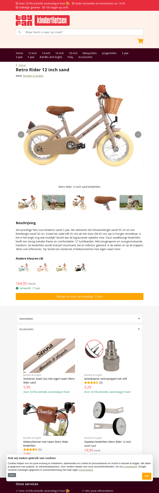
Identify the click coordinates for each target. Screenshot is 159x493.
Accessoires (85, 57)
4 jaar (19, 57)
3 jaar (125, 53)
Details (11, 475)
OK (147, 476)
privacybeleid (86, 470)
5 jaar (31, 57)
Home (19, 53)
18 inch (73, 53)
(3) (110, 366)
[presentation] (21, 134)
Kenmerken (26, 318)
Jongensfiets (109, 53)
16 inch (59, 53)
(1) (49, 430)
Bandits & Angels (33, 76)
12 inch (32, 53)
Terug (20, 65)
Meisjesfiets (90, 53)
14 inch (46, 53)
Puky (70, 57)
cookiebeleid (130, 466)
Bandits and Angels (51, 57)
